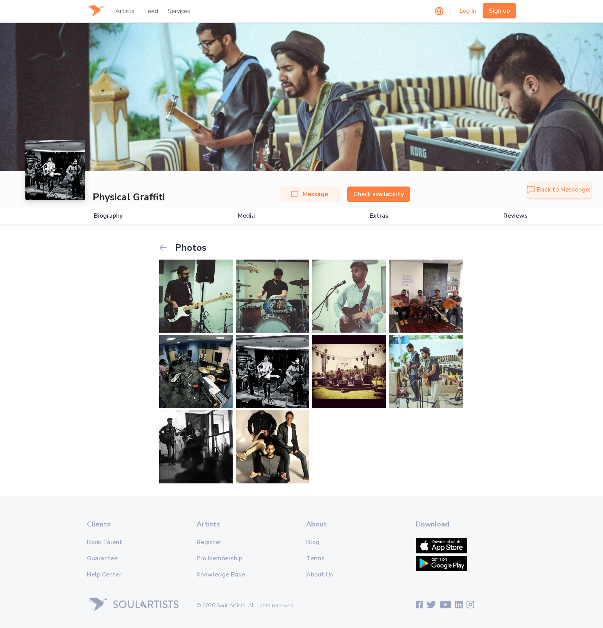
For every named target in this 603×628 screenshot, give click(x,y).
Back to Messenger (559, 189)
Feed (151, 11)
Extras (379, 216)
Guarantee (102, 558)
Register (209, 542)
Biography (108, 216)
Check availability (378, 194)
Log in (468, 11)
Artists (125, 11)
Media (246, 216)
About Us (319, 574)
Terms (315, 558)
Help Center (104, 574)
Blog (313, 542)
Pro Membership (219, 558)
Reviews (515, 216)
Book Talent (104, 542)
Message (309, 194)
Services (179, 11)
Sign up (499, 11)
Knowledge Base (221, 574)
